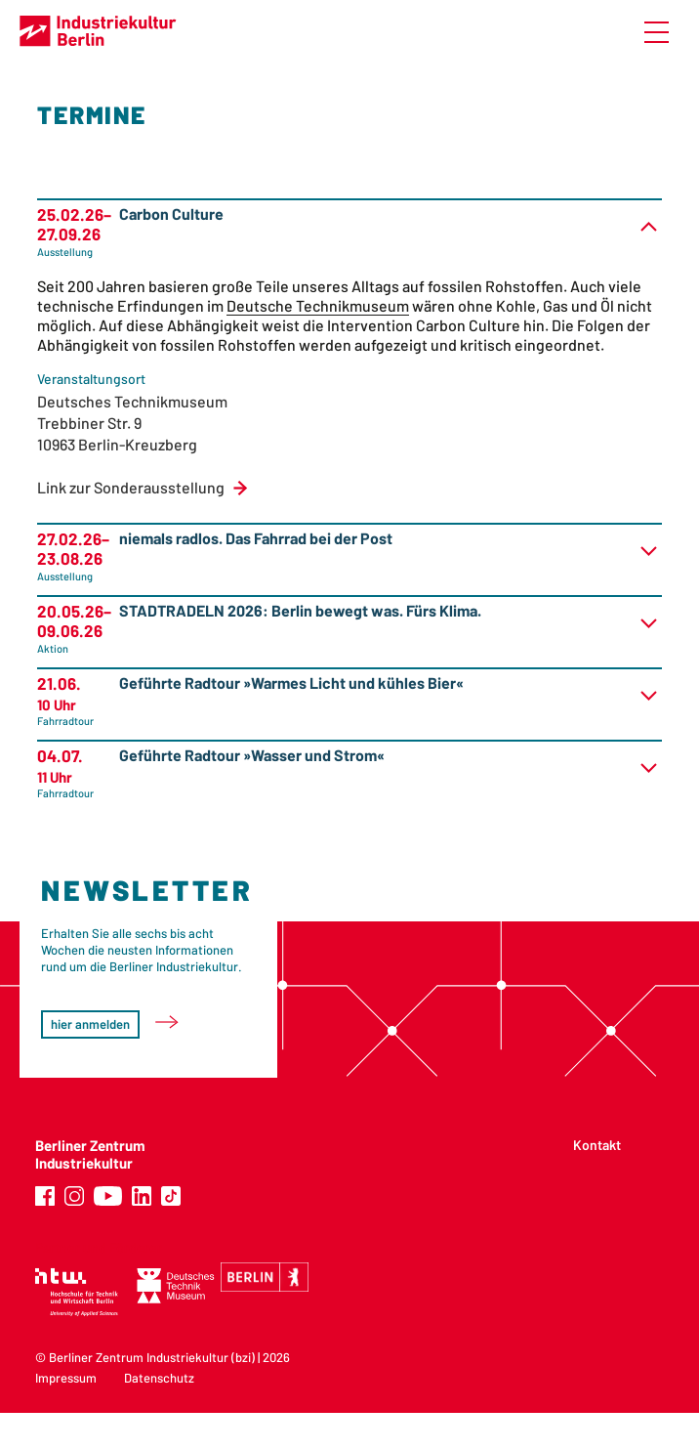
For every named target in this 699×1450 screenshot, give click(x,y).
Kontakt (597, 1144)
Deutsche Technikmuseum (317, 305)
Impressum (66, 1378)
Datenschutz (159, 1378)
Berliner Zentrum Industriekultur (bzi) (152, 1357)
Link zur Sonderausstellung (131, 487)
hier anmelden (90, 1024)
